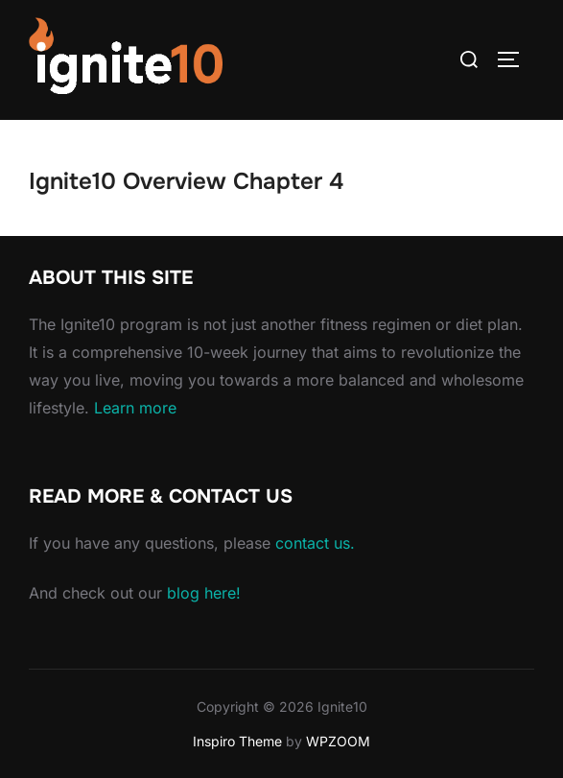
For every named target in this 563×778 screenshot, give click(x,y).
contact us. (315, 543)
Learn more (135, 407)
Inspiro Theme (237, 741)
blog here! (204, 592)
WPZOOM (338, 741)
